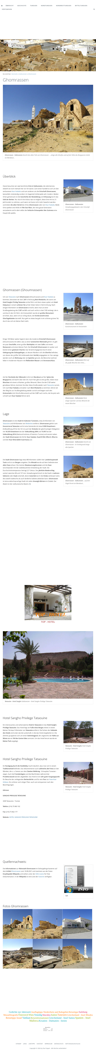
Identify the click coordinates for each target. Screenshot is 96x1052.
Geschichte (21, 5)
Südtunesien (7, 9)
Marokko (46, 1015)
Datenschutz (58, 1044)
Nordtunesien (46, 5)
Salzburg (83, 1012)
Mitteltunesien (81, 5)
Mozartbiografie (10, 1015)
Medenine (29, 423)
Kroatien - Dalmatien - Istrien (53, 1020)
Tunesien (33, 5)
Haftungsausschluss (72, 1044)
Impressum (48, 1044)
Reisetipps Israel (14, 1017)
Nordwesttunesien (63, 5)
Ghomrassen (32, 74)
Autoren (41, 877)
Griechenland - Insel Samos (62, 1018)
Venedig (38, 1014)
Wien (31, 1014)
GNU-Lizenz (40, 874)
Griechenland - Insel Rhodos (80, 1015)
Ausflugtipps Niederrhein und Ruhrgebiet (50, 1012)
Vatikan (26, 1017)
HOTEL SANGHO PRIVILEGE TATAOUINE (23, 817)
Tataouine (12, 297)
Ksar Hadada (16, 191)
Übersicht (10, 5)
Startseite (14, 74)
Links (25, 1044)
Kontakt (40, 1044)
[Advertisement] (48, 25)
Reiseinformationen (39, 1018)
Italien (54, 1015)
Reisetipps (73, 1012)
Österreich (23, 1015)
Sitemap (18, 1044)
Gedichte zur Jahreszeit (20, 1012)
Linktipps (32, 1044)
